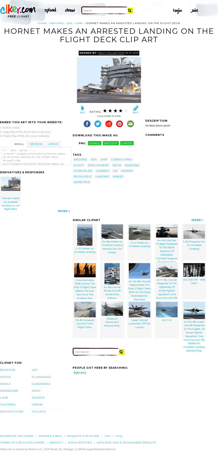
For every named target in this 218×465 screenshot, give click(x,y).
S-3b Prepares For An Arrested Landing (194, 237)
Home (42, 23)
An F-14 (167, 312)
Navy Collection (111, 52)
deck (117, 165)
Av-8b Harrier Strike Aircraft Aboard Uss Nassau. (112, 281)
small (94, 143)
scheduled (83, 170)
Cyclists (39, 411)
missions (132, 165)
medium (111, 143)
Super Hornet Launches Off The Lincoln (139, 315)
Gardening (41, 383)
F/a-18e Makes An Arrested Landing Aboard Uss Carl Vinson (112, 239)
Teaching (8, 404)
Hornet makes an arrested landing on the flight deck (10, 190)
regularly (83, 176)
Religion (7, 369)
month (126, 170)
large (126, 143)
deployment (98, 165)
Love (4, 397)
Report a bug (50, 435)
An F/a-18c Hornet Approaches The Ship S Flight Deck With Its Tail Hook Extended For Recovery (139, 281)
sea (70, 23)
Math (36, 390)
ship (79, 23)
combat (102, 170)
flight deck (80, 372)
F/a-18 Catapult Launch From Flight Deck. (85, 315)
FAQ (119, 435)
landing (102, 176)
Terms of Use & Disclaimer (22, 442)
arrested (82, 182)
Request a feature (83, 435)
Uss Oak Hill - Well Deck (194, 274)
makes (118, 176)
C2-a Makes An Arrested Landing (139, 236)
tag (107, 435)
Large (53, 144)
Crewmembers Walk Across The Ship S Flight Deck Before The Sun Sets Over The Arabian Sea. (85, 281)
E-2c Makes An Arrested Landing (84, 239)
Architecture (11, 411)
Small (19, 144)
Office (5, 377)
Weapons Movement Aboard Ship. (112, 314)
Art (35, 369)
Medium (36, 144)
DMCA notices (80, 442)
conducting (121, 159)
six (115, 170)
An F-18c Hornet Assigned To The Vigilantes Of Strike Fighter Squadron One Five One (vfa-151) (167, 281)
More (63, 211)
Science (38, 397)
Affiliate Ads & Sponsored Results (126, 442)
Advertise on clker (16, 435)
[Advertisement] (36, 83)
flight (79, 165)
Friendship (9, 390)
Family (5, 383)
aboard (57, 23)
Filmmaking (41, 377)
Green (37, 404)
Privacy (56, 442)
